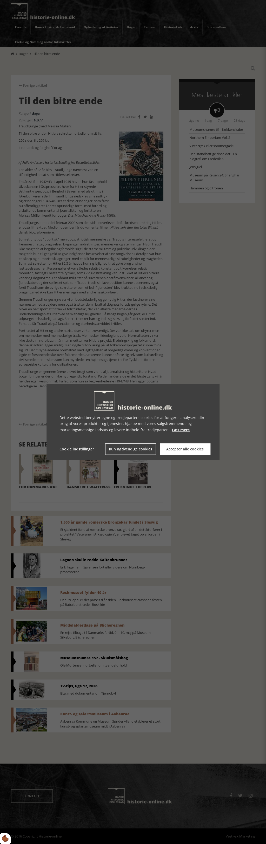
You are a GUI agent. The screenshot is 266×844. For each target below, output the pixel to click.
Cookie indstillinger (76, 449)
